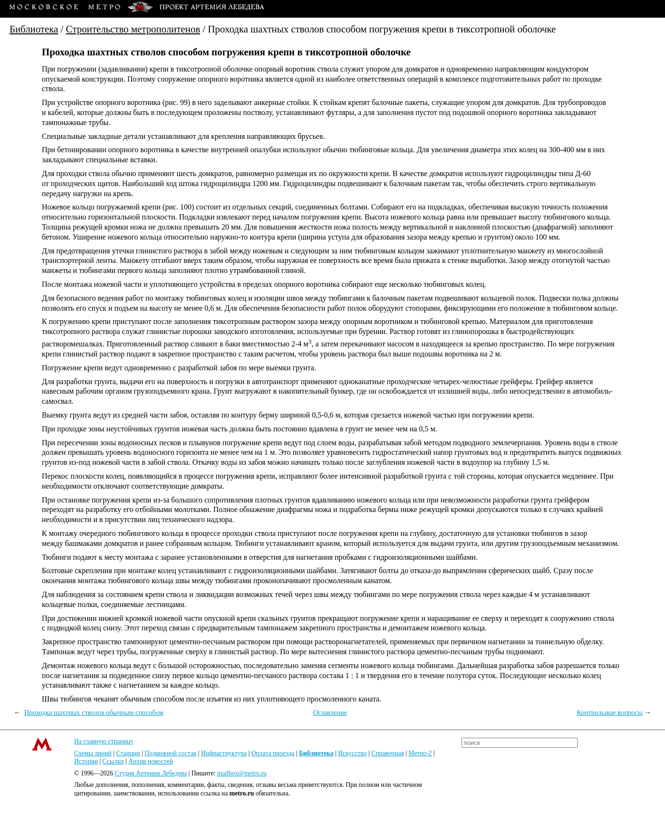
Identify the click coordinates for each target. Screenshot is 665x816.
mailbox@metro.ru (241, 773)
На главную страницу (104, 741)
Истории (86, 761)
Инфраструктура (224, 753)
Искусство (352, 753)
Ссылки (113, 761)
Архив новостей (150, 761)
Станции (128, 753)
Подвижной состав (170, 753)
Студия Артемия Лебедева (151, 773)
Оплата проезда (272, 753)
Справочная (387, 753)
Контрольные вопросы (610, 712)
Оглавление (330, 712)
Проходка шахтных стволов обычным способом (94, 712)
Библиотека (34, 28)
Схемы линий (93, 753)
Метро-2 (420, 753)
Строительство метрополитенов (133, 28)
